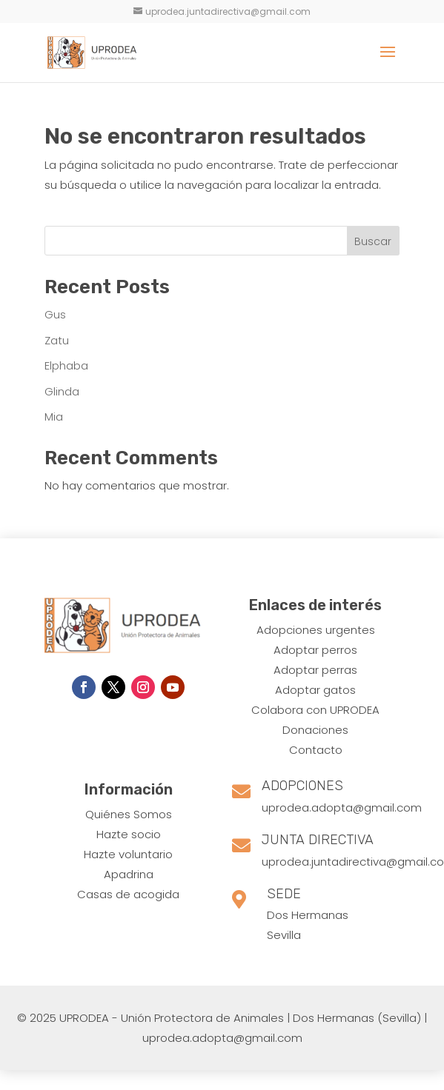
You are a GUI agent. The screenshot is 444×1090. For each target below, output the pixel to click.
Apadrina (128, 874)
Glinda (61, 391)
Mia (53, 416)
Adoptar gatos (315, 690)
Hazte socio (128, 834)
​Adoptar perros (315, 650)
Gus (55, 314)
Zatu (56, 340)
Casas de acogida (128, 894)
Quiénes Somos (128, 814)
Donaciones (315, 730)
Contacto (315, 750)
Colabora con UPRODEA (315, 710)
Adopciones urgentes (315, 630)
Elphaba (66, 365)
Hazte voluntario (128, 854)
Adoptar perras (315, 670)
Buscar (372, 241)
